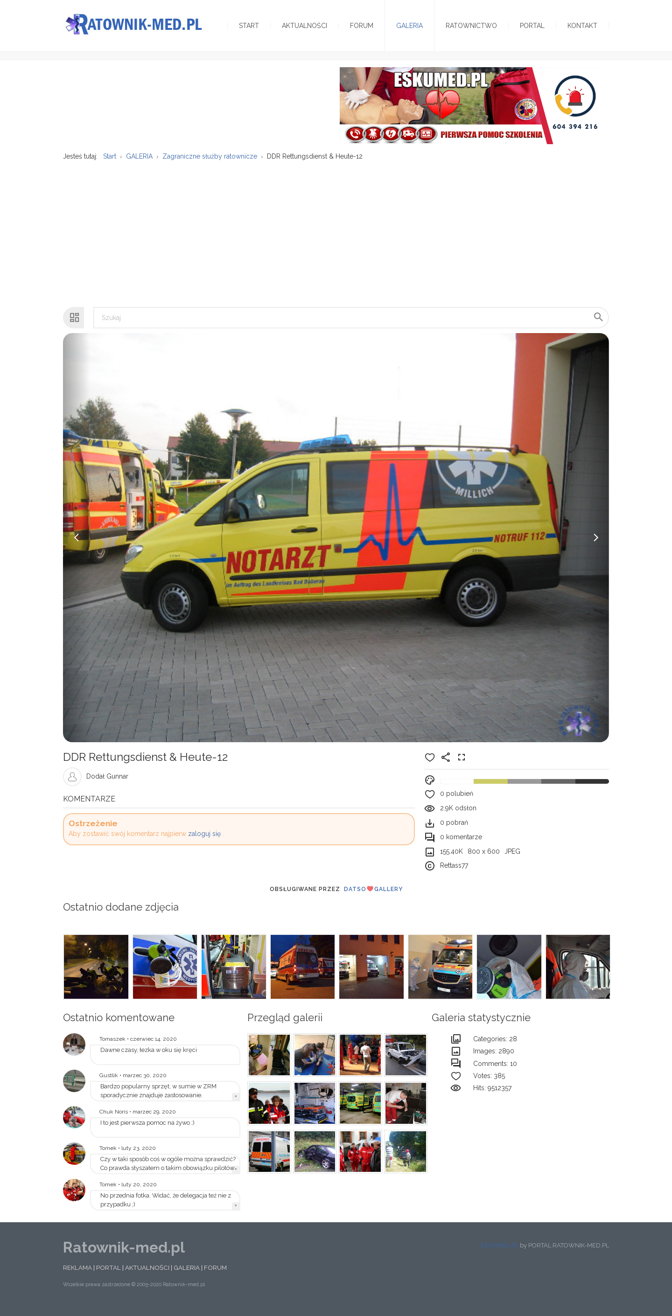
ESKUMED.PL (499, 1250)
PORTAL (108, 1273)
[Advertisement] (336, 240)
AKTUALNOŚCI (147, 1273)
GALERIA (187, 1273)
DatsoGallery (373, 894)
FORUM (215, 1273)
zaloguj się (204, 839)
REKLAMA (77, 1273)
